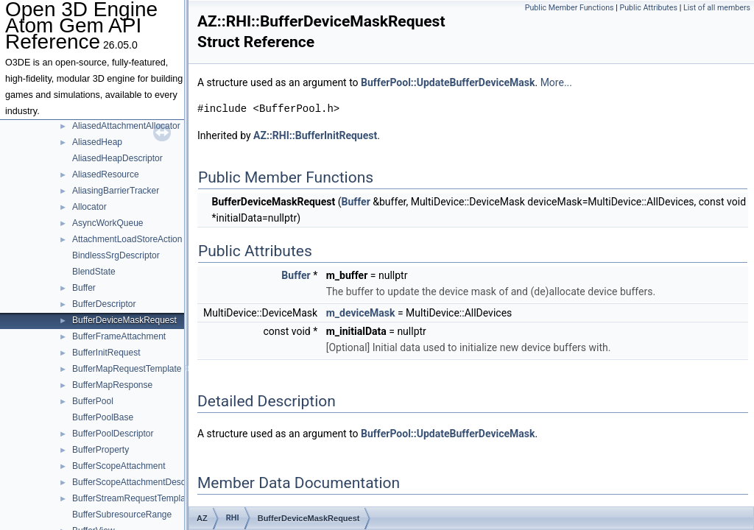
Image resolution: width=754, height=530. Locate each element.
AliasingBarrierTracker (115, 191)
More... (556, 82)
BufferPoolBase (102, 417)
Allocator (89, 207)
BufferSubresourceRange (122, 514)
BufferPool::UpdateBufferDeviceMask (448, 82)
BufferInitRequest (106, 352)
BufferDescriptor (103, 304)
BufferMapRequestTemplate (127, 369)
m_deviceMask (360, 313)
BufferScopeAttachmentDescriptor (138, 482)
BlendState (94, 271)
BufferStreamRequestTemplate (132, 498)
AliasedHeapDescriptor (117, 158)
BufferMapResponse (112, 385)
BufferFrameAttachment (119, 336)
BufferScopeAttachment (119, 466)
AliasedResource (105, 174)
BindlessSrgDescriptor (116, 255)
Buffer (84, 288)
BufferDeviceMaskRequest (124, 320)
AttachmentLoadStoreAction (127, 239)
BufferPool (92, 401)
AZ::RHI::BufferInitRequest (315, 135)
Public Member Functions (569, 8)
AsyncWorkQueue (108, 223)
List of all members (716, 8)
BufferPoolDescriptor (113, 433)
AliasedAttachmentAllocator (126, 126)
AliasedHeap (97, 142)
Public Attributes (648, 8)
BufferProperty (100, 450)
